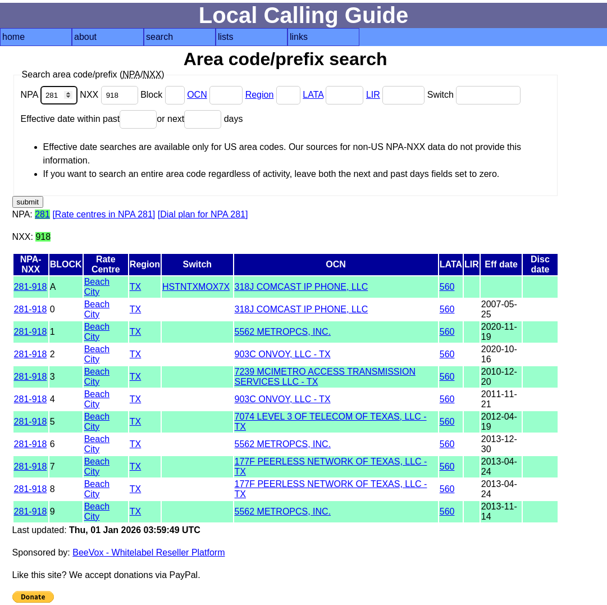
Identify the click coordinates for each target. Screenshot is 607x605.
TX (135, 287)
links (299, 37)
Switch (474, 94)
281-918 (30, 287)
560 (447, 287)
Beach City (96, 287)
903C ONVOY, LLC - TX (283, 354)
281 (42, 214)
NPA (50, 94)
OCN (197, 94)
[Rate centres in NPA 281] (103, 214)
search (159, 37)
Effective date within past (89, 119)
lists (226, 37)
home (13, 37)
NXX (110, 94)
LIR (373, 94)
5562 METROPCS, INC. (283, 331)
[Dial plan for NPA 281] (203, 214)
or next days (200, 119)
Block (163, 94)
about (85, 37)
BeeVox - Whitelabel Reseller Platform (148, 552)
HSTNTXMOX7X (196, 287)
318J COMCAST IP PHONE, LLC (301, 287)
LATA (313, 94)
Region (259, 94)
